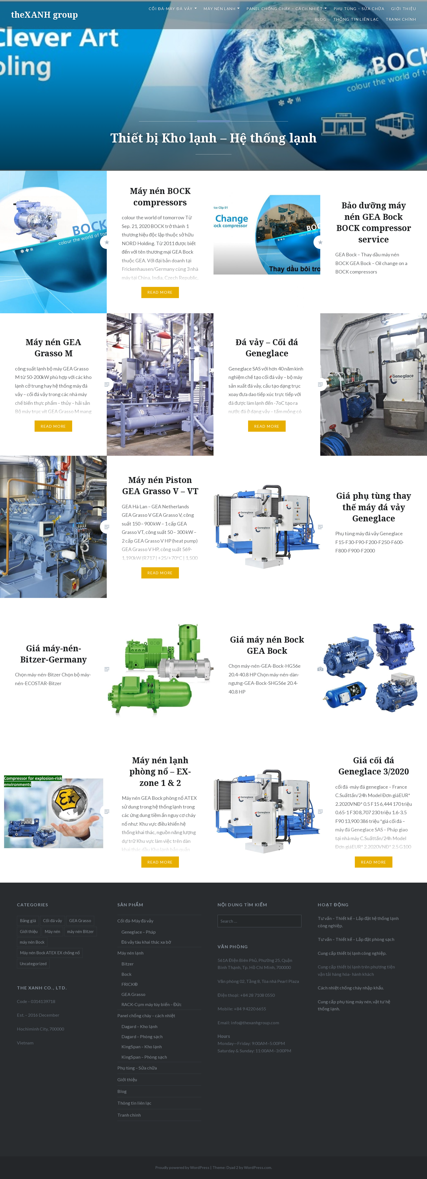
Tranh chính (401, 19)
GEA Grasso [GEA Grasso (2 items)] (80, 920)
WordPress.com (257, 1167)
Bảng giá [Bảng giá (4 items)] (28, 920)
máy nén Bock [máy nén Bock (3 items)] (32, 942)
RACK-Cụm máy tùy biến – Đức (151, 1004)
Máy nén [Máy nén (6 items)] (52, 931)
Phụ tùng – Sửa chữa (359, 8)
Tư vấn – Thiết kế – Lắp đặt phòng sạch (356, 939)
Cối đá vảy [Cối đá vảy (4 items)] (52, 920)
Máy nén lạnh (220, 8)
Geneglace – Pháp (138, 931)
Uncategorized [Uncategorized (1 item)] (33, 963)
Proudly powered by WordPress (182, 1167)
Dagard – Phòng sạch (142, 1036)
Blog (321, 19)
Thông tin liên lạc (356, 19)
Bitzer (127, 963)
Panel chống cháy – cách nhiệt (284, 8)
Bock (126, 974)
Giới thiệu (403, 8)
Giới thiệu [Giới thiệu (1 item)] (29, 931)
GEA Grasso (133, 994)
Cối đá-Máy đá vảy (171, 8)
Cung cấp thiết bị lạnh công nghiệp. (352, 953)
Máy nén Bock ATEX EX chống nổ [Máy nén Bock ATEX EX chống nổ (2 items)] (50, 952)
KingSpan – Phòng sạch (144, 1056)
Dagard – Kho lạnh (139, 1026)
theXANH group (44, 14)
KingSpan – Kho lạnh (141, 1046)
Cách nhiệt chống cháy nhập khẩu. (351, 987)
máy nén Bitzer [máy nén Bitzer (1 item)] (80, 931)
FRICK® (129, 984)
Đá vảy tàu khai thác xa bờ (146, 941)
